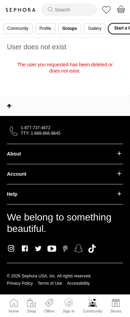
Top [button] (9, 106)
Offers (49, 311)
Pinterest (65, 249)
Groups (69, 28)
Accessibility (78, 283)
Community (92, 311)
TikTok (92, 249)
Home (14, 311)
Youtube (51, 249)
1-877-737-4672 (35, 127)
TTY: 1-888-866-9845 (40, 133)
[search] (69, 9)
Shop (31, 311)
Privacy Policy (20, 283)
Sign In (69, 306)
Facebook (24, 249)
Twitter (38, 249)
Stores (115, 311)
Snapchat (78, 249)
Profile (45, 28)
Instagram (11, 249)
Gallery (94, 28)
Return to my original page (64, 80)
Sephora (20, 10)
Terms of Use (50, 283)
